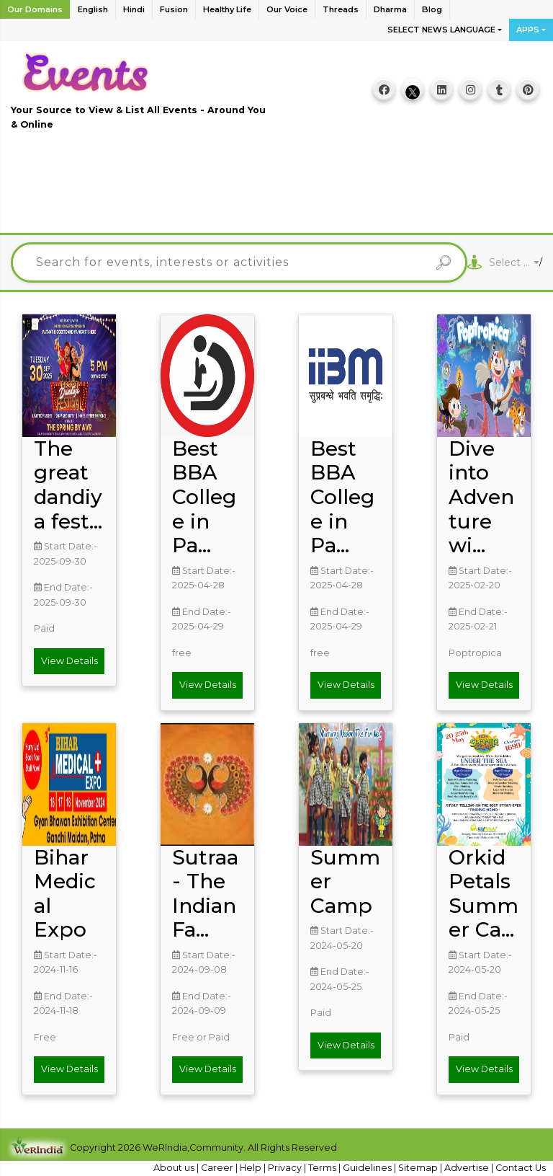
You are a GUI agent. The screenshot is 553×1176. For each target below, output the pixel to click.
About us (175, 1167)
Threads (341, 9)
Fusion (174, 9)
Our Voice (286, 9)
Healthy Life (227, 9)
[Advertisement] (276, 189)
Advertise (467, 1167)
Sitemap (419, 1167)
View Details (69, 660)
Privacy (286, 1167)
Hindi (134, 9)
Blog (432, 9)
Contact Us (520, 1167)
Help (252, 1167)
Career (218, 1167)
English (93, 9)
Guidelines (368, 1167)
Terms (323, 1167)
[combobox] (514, 262)
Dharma (390, 9)
